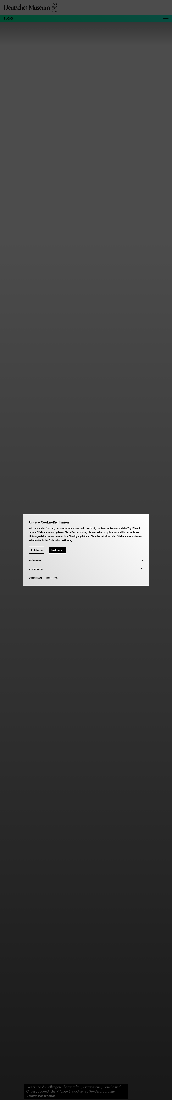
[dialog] (86, 550)
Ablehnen (37, 550)
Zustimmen (57, 550)
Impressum (52, 577)
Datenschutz (35, 577)
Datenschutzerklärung (60, 540)
